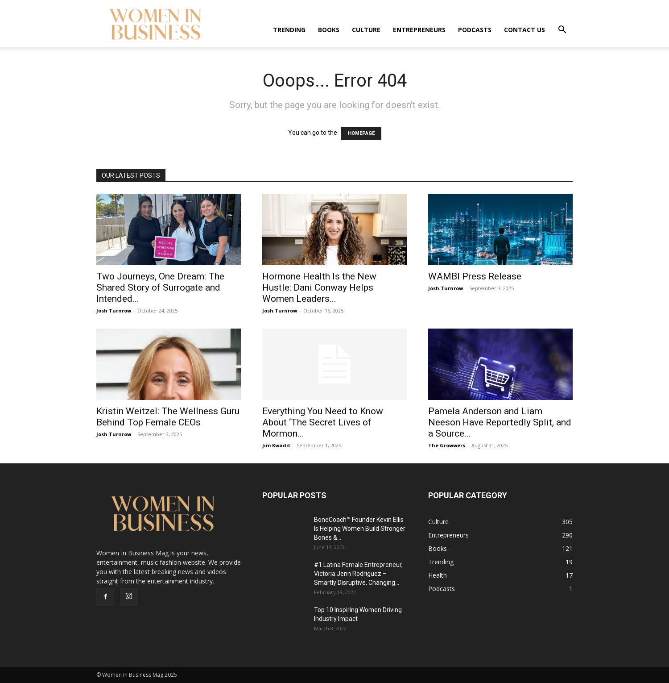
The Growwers (446, 445)
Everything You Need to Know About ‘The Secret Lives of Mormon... (322, 422)
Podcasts (474, 29)
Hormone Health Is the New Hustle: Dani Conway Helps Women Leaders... (319, 287)
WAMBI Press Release (474, 276)
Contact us (524, 29)
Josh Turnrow (113, 310)
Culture (366, 29)
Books (328, 29)
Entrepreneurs (419, 29)
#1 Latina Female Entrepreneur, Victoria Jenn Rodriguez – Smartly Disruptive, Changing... (358, 573)
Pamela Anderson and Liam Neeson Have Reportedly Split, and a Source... (499, 422)
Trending (289, 29)
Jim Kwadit (276, 445)
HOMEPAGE (361, 133)
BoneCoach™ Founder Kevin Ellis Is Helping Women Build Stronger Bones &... (359, 528)
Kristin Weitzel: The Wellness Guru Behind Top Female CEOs (168, 417)
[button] (562, 30)
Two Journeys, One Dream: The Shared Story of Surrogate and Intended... (160, 287)
